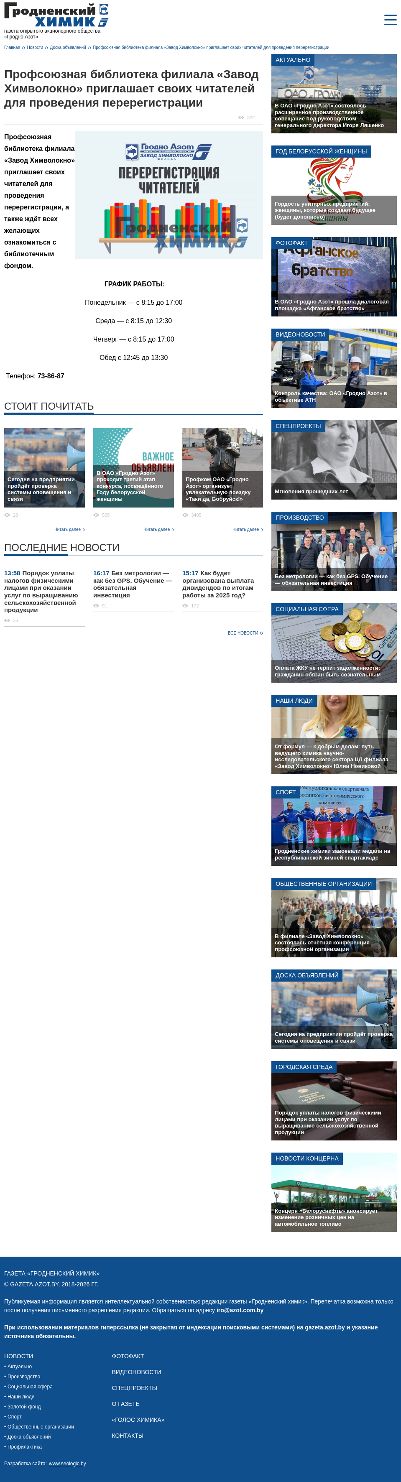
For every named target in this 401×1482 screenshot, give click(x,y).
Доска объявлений (68, 47)
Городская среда (304, 1067)
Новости (35, 47)
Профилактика (25, 1447)
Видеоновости (300, 334)
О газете (126, 1403)
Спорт (286, 792)
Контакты (128, 1435)
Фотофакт (292, 243)
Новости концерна (307, 1158)
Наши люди (294, 700)
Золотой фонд (24, 1407)
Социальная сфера (307, 609)
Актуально (293, 59)
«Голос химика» (138, 1419)
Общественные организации (324, 883)
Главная (12, 47)
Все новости (243, 633)
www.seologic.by (67, 1464)
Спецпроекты (298, 426)
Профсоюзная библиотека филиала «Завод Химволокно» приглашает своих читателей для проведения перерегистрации (211, 47)
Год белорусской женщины (321, 151)
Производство (300, 517)
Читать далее (67, 529)
